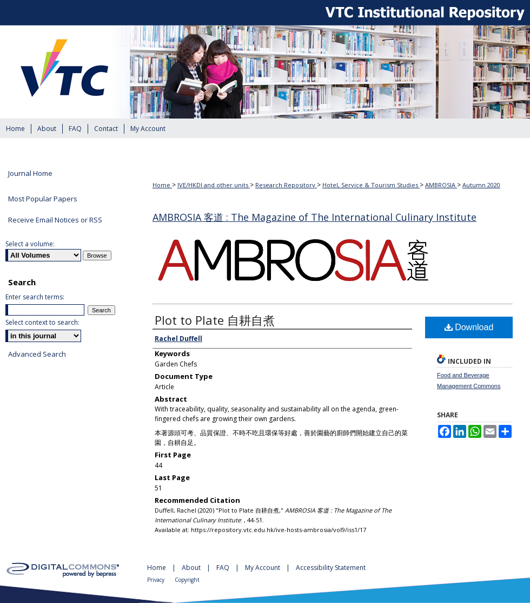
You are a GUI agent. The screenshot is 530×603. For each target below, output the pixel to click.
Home (162, 185)
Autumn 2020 (481, 185)
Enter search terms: (34, 297)
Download (469, 327)
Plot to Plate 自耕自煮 (215, 320)
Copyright (187, 580)
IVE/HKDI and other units (213, 185)
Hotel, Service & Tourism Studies (371, 185)
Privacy (156, 580)
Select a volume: (30, 243)
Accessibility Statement (331, 567)
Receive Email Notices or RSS (55, 220)
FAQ (223, 567)
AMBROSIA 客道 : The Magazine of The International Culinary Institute (314, 217)
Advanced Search (37, 354)
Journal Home (30, 173)
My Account (263, 567)
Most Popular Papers (42, 199)
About (192, 567)
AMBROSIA (441, 185)
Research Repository (286, 185)
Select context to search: (42, 322)
